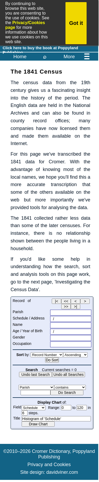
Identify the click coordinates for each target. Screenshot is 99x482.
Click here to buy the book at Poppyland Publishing (40, 48)
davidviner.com (62, 472)
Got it (76, 23)
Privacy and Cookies (49, 464)
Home (19, 56)
